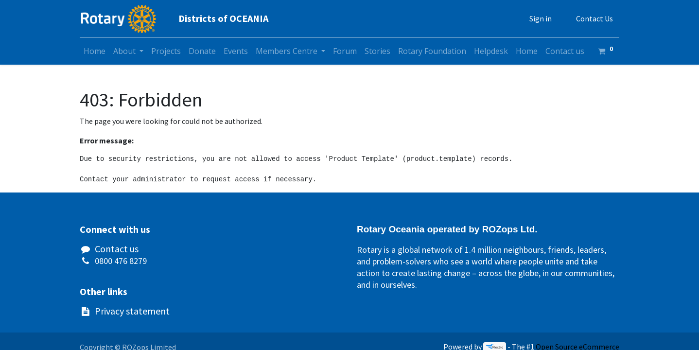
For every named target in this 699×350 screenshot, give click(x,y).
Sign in (540, 18)
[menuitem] (94, 51)
